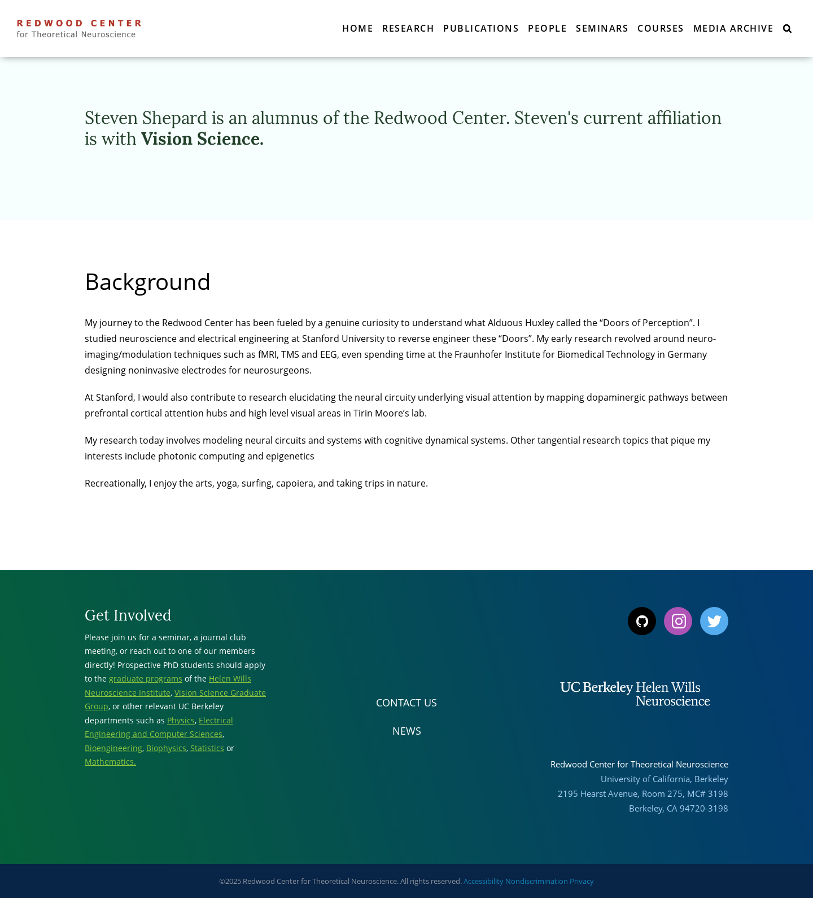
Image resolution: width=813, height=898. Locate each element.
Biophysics (166, 748)
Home (357, 28)
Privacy (582, 881)
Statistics (207, 748)
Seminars (602, 28)
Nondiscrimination (536, 881)
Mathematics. (110, 761)
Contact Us (406, 702)
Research (408, 28)
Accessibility (484, 881)
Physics (181, 720)
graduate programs (145, 678)
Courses (660, 28)
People (547, 28)
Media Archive (733, 28)
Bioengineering (113, 748)
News (406, 731)
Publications (481, 28)
